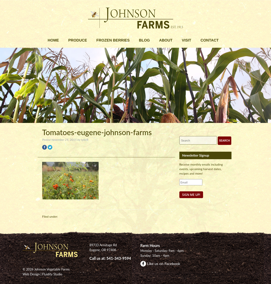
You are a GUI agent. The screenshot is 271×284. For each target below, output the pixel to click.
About (165, 40)
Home (53, 40)
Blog (144, 40)
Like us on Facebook (160, 263)
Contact (210, 40)
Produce (77, 40)
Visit (186, 40)
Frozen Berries (113, 40)
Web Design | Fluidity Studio (42, 274)
